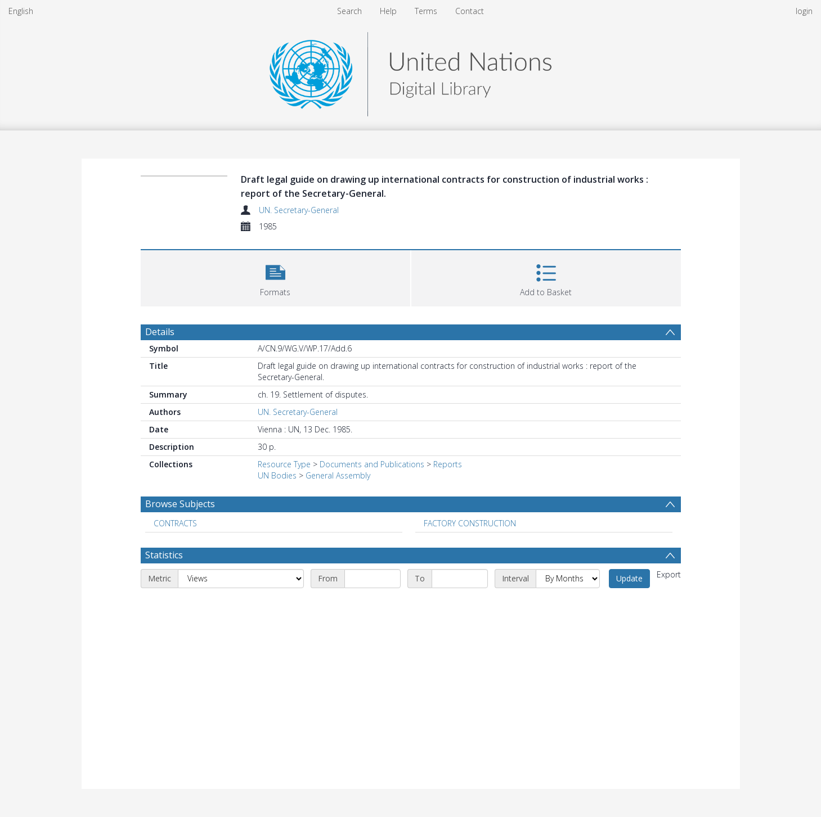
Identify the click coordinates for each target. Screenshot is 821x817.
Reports (447, 464)
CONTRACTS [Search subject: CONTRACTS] (175, 523)
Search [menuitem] (349, 11)
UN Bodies (277, 475)
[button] (275, 277)
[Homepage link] (410, 71)
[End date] (460, 578)
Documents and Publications (372, 464)
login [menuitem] (804, 11)
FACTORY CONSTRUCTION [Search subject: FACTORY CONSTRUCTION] (470, 523)
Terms (426, 11)
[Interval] (568, 578)
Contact (469, 11)
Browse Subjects (180, 504)
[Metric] (241, 578)
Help (388, 11)
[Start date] (372, 578)
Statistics (164, 555)
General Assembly (338, 475)
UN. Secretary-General (299, 210)
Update (629, 578)
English (20, 11)
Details (159, 332)
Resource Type (284, 464)
